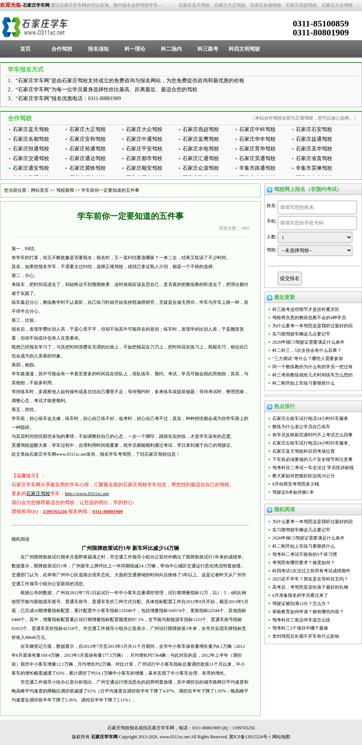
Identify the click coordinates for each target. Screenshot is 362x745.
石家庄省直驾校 (314, 158)
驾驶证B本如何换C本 (293, 492)
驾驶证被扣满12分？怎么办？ (301, 603)
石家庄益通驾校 (314, 139)
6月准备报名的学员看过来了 (300, 595)
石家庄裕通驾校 (87, 149)
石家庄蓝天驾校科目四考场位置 (303, 451)
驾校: (272, 249)
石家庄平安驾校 (144, 149)
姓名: (272, 205)
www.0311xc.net (71, 454)
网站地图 (281, 736)
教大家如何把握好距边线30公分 (303, 475)
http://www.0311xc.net (87, 493)
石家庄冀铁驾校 (87, 168)
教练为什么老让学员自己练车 (301, 426)
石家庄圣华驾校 (314, 149)
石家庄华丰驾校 (257, 139)
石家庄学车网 (36, 5)
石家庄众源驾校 (200, 168)
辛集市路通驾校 (257, 168)
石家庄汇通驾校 (200, 158)
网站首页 (40, 190)
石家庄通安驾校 (31, 168)
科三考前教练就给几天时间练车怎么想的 (312, 375)
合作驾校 (61, 49)
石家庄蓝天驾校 (31, 129)
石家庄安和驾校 (87, 139)
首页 (25, 49)
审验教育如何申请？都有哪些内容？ (308, 611)
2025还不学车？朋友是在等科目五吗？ (310, 579)
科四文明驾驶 (244, 49)
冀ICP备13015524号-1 (250, 736)
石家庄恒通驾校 (31, 149)
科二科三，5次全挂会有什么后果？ (307, 350)
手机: (272, 221)
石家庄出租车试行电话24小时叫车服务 (310, 418)
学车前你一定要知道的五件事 (110, 190)
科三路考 (207, 49)
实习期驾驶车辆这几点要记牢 (301, 334)
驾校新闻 (65, 190)
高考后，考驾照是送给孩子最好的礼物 (310, 587)
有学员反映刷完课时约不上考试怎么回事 (312, 434)
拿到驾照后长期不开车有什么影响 (305, 636)
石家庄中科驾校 (257, 129)
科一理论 (134, 49)
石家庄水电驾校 (200, 149)
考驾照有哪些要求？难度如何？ (303, 562)
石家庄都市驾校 (144, 158)
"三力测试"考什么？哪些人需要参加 (307, 358)
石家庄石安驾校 (314, 129)
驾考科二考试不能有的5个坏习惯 (304, 554)
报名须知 (98, 49)
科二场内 (171, 49)
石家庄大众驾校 (144, 129)
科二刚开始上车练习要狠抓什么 (303, 383)
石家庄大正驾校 (87, 129)
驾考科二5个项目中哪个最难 (300, 628)
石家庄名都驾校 (31, 139)
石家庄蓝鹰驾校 (200, 139)
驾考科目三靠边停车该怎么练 (301, 620)
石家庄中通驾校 (144, 139)
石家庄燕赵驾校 (200, 129)
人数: (272, 236)
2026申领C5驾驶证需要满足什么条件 (308, 342)
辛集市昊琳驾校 (314, 168)
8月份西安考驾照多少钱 (295, 484)
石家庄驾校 (38, 493)
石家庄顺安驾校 (144, 168)
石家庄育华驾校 (257, 149)
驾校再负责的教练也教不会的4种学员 (309, 317)
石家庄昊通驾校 (257, 158)
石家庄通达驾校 (87, 158)
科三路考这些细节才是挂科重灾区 (305, 309)
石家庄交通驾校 (31, 158)
